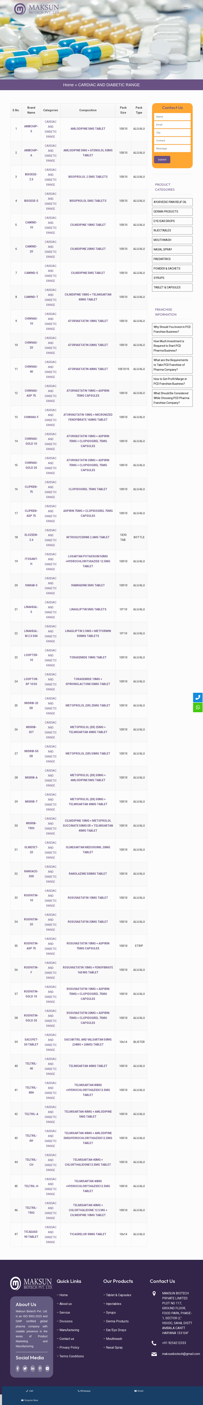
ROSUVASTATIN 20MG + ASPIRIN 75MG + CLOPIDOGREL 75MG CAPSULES (88, 1017)
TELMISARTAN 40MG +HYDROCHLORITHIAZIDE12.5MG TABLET (88, 1186)
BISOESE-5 (31, 200)
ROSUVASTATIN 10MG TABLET (88, 897)
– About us (64, 1304)
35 (16, 945)
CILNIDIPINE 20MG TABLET (88, 248)
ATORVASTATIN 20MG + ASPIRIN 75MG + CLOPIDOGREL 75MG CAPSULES (88, 465)
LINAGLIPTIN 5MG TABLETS (88, 609)
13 (16, 417)
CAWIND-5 (31, 272)
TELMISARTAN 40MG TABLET (88, 1066)
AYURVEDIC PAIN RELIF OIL (170, 202)
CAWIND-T (31, 297)
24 (16, 681)
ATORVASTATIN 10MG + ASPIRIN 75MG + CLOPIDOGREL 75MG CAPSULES (88, 441)
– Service (63, 1312)
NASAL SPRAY (163, 249)
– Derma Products (116, 1321)
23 (16, 657)
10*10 (123, 609)
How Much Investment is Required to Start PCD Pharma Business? (169, 346)
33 (16, 897)
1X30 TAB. (123, 537)
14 (16, 441)
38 (16, 1017)
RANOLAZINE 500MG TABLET (88, 873)
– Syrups (109, 1312)
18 (16, 537)
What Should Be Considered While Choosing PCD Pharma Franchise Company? (171, 398)
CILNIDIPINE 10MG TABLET (88, 224)
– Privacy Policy (68, 1347)
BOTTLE (139, 537)
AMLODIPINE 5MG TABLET (88, 128)
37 (16, 993)
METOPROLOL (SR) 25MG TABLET (88, 705)
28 (16, 777)
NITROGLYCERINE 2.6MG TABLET (88, 537)
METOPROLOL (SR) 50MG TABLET (88, 753)
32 (16, 873)
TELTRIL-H (31, 1186)
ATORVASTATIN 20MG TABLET (88, 345)
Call (29, 1391)
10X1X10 (123, 369)
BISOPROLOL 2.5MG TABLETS (88, 176)
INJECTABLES (162, 230)
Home (68, 85)
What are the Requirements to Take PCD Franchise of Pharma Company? (171, 364)
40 (16, 1066)
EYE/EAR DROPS (164, 221)
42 (16, 1114)
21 (16, 609)
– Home (62, 1295)
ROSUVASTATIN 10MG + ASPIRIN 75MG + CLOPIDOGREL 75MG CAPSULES (88, 993)
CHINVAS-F (31, 417)
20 (16, 585)
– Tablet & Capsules (117, 1295)
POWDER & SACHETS (167, 268)
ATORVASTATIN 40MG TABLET (88, 369)
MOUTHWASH (162, 240)
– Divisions (65, 1321)
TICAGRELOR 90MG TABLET (88, 1234)
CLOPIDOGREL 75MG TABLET (88, 489)
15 (16, 465)
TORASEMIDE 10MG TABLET (88, 657)
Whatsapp (84, 1391)
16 (16, 489)
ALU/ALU (139, 128)
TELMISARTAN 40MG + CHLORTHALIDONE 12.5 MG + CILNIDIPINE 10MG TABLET (88, 1210)
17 (16, 513)
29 (16, 801)
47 (16, 1234)
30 (16, 825)
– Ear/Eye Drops (114, 1330)
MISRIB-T (31, 801)
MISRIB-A (31, 777)
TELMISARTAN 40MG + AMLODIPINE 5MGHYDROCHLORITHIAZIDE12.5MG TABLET (88, 1138)
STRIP (139, 945)
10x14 (123, 1042)
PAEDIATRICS (162, 259)
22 (16, 633)
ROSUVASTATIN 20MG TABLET (88, 921)
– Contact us (65, 1339)
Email (138, 1391)
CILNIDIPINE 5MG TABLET (88, 272)
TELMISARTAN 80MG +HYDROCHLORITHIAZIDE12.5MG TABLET (88, 1090)
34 (16, 921)
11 (16, 369)
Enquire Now (29, 1400)
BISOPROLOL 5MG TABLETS (88, 200)
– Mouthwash (112, 1339)
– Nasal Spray (113, 1347)
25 (16, 705)
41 (16, 1090)
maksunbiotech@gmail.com (181, 1354)
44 (16, 1162)
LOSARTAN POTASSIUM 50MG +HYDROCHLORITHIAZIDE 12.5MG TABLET (88, 561)
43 (16, 1138)
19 (16, 561)
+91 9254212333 (174, 1343)
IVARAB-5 (31, 585)
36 (16, 969)
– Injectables (112, 1304)
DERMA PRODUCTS (166, 211)
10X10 (123, 128)
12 (16, 393)
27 (16, 753)
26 (16, 729)
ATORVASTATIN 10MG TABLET (88, 321)
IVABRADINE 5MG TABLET (88, 585)
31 (16, 849)
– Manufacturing (68, 1330)
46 (16, 1210)
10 (16, 345)
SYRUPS (159, 277)
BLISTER (139, 1042)
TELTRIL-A (31, 1114)
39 (16, 1042)
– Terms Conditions (70, 1356)
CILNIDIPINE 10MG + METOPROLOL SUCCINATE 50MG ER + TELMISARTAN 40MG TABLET (88, 825)
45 (16, 1186)
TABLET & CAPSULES (167, 287)
